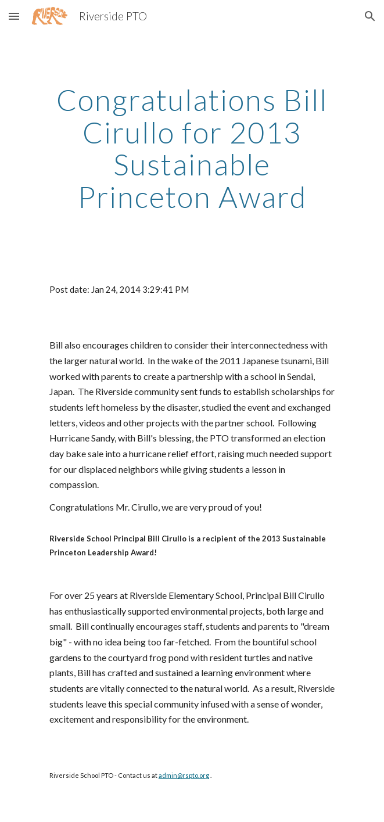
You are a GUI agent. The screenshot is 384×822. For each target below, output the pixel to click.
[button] (14, 16)
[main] (192, 148)
